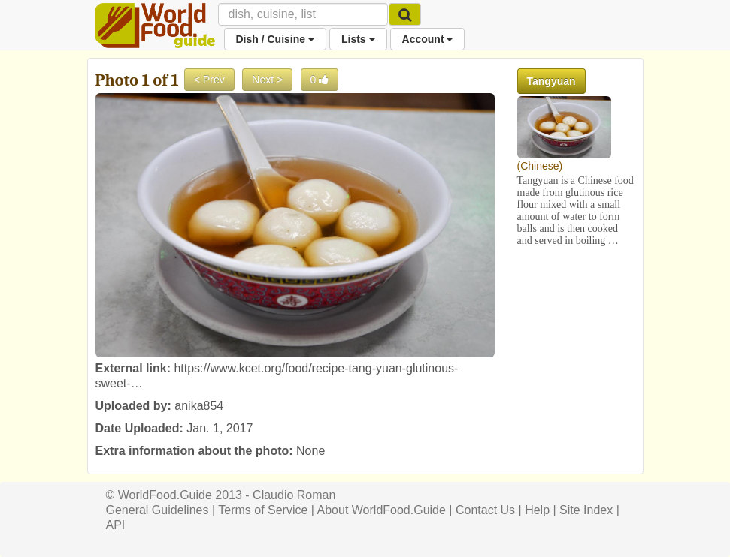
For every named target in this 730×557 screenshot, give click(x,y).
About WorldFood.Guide (381, 510)
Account (427, 39)
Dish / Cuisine (275, 39)
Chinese (539, 166)
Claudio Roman (294, 495)
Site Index (586, 510)
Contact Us (485, 510)
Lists (358, 39)
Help (537, 510)
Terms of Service (262, 510)
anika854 (198, 405)
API (116, 525)
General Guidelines (157, 510)
